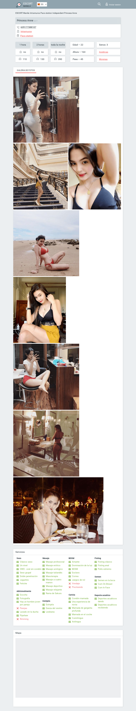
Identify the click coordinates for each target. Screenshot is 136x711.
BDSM (75, 569)
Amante (75, 562)
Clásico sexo (26, 562)
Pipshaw (24, 615)
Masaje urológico (54, 569)
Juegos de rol (78, 580)
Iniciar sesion (113, 4)
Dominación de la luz (82, 565)
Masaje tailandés (54, 572)
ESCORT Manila (22, 13)
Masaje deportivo (54, 586)
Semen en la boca (106, 580)
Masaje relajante (54, 589)
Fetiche (23, 583)
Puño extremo (104, 569)
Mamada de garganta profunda (82, 609)
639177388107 (28, 27)
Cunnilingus (77, 618)
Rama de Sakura (53, 593)
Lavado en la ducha (29, 612)
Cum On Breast (105, 584)
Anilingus (76, 621)
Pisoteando (77, 587)
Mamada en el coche (82, 614)
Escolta (23, 594)
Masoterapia (52, 576)
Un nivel (24, 565)
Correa (75, 576)
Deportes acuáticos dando (107, 600)
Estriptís (50, 604)
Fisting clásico (105, 562)
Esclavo (76, 572)
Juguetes (24, 580)
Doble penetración (28, 576)
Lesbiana (50, 612)
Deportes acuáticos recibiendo (107, 606)
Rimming (24, 619)
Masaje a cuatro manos (53, 581)
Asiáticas (103, 52)
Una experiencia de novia (81, 603)
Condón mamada (80, 598)
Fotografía (25, 598)
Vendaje (76, 583)
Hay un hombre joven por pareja (30, 603)
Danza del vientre (54, 608)
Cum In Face (104, 587)
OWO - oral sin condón (30, 569)
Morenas (103, 59)
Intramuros (35, 13)
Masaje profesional (55, 562)
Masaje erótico (53, 565)
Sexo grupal (25, 572)
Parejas (23, 608)
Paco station (46, 13)
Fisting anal (103, 565)
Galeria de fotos (26, 70)
